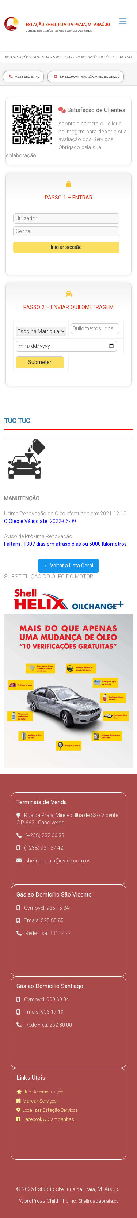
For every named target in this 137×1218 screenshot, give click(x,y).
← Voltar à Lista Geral (68, 565)
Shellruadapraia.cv (98, 1201)
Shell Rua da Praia (75, 1189)
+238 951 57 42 (24, 76)
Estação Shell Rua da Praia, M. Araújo (68, 24)
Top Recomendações (41, 1091)
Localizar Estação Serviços (47, 1110)
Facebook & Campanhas (45, 1119)
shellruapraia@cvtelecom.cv (87, 76)
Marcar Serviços (36, 1101)
